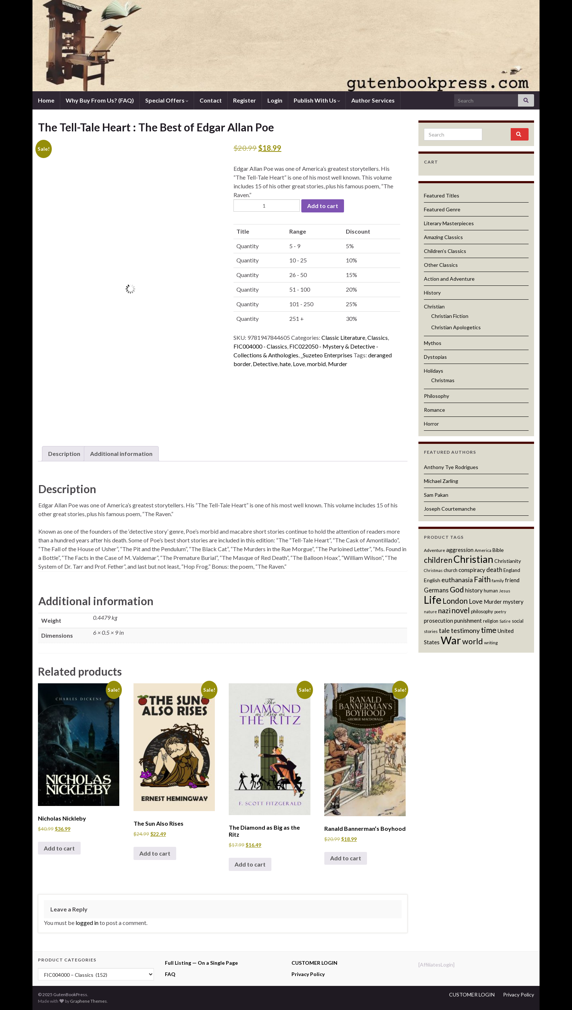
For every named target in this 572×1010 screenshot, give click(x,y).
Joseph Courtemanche (450, 509)
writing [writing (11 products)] (491, 642)
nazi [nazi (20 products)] (444, 610)
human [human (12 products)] (491, 591)
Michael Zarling (441, 481)
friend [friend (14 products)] (512, 580)
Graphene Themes (88, 1001)
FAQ (170, 974)
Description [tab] (64, 453)
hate (285, 363)
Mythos (432, 343)
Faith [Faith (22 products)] (482, 579)
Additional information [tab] (121, 453)
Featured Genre (442, 209)
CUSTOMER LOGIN (314, 963)
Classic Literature (343, 337)
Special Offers (166, 100)
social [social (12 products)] (517, 621)
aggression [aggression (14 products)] (460, 549)
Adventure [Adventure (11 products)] (434, 550)
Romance (434, 410)
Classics (377, 337)
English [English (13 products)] (432, 580)
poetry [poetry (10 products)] (500, 611)
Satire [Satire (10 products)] (505, 621)
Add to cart (322, 205)
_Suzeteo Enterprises (326, 355)
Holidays (433, 371)
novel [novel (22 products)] (461, 610)
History (432, 292)
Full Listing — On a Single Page (201, 963)
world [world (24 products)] (472, 641)
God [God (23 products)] (457, 589)
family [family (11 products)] (498, 580)
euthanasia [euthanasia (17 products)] (457, 580)
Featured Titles (441, 195)
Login (274, 100)
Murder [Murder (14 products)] (493, 601)
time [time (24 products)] (488, 630)
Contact (211, 100)
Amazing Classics (443, 237)
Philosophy (436, 396)
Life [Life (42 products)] (432, 600)
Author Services (373, 100)
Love (299, 363)
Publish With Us (317, 100)
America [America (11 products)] (483, 550)
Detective (265, 363)
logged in (87, 922)
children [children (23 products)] (438, 559)
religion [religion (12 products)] (490, 621)
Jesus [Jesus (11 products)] (504, 591)
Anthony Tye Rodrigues (451, 467)
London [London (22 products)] (455, 600)
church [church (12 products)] (450, 570)
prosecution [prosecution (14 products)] (438, 620)
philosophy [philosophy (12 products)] (482, 611)
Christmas (443, 380)
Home (46, 100)
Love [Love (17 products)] (476, 601)
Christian (434, 306)
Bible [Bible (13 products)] (498, 550)
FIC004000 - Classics (260, 346)
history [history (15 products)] (474, 590)
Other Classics (441, 265)
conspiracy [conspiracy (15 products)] (472, 570)
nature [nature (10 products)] (430, 611)
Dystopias (435, 357)
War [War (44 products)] (451, 640)
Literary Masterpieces (449, 223)
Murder (337, 363)
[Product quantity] (266, 205)
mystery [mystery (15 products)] (513, 601)
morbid (316, 363)
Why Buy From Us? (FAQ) (100, 100)
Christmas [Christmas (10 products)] (433, 570)
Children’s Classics (445, 251)
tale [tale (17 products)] (444, 630)
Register (244, 100)
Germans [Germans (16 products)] (436, 590)
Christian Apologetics (456, 327)
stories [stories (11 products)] (431, 631)
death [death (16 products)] (494, 569)
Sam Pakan (436, 495)
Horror (431, 423)
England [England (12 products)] (511, 570)
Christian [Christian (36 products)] (473, 559)
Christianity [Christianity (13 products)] (507, 561)
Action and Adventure (449, 279)
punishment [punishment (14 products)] (468, 620)
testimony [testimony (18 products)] (465, 630)
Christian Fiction (449, 316)
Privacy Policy (308, 974)
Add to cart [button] (59, 848)
